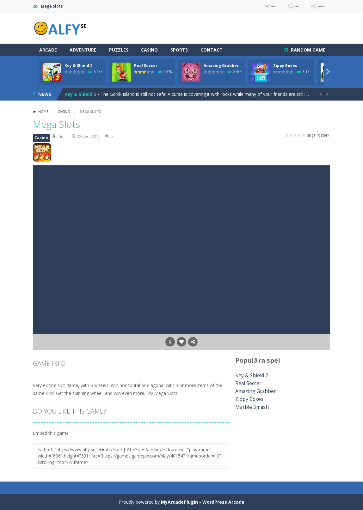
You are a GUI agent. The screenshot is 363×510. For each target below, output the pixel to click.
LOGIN (240, 6)
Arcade (48, 50)
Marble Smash (250, 407)
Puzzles (118, 50)
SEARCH (274, 6)
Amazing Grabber (221, 65)
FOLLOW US (312, 6)
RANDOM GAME (307, 50)
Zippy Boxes (285, 65)
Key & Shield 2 (78, 65)
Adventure (83, 50)
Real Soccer (145, 65)
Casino (149, 50)
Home (43, 111)
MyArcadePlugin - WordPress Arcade (202, 502)
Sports (179, 50)
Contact (211, 50)
